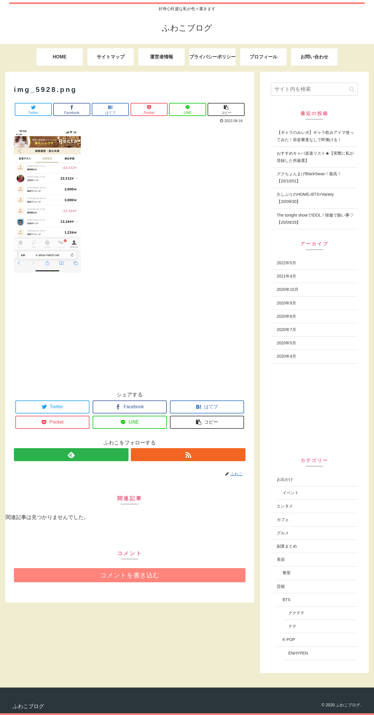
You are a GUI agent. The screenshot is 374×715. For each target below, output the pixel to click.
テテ (292, 626)
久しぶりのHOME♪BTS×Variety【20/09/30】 (305, 198)
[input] (314, 89)
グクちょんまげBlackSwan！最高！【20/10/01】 (309, 177)
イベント (291, 492)
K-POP (289, 639)
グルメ (283, 533)
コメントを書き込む (130, 575)
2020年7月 (286, 329)
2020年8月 (286, 316)
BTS (286, 599)
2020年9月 (286, 303)
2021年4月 (286, 276)
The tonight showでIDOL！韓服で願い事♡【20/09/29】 (315, 219)
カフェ (283, 519)
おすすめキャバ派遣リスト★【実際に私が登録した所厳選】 (315, 157)
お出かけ (285, 479)
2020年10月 (287, 289)
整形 (287, 572)
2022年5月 (286, 262)
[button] (352, 89)
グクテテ (296, 613)
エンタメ (285, 506)
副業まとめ (287, 546)
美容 (281, 559)
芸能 (281, 586)
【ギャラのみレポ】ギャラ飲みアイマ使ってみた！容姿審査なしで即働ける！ (315, 136)
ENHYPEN (298, 653)
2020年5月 (286, 343)
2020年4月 (286, 356)
